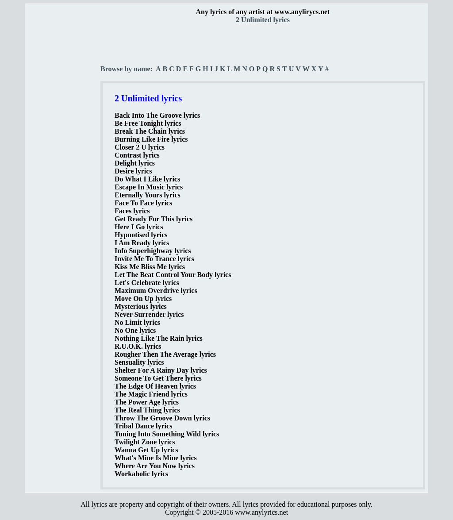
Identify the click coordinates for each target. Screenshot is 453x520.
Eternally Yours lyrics (147, 195)
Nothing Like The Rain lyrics (159, 338)
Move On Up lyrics (143, 298)
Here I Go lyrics (139, 227)
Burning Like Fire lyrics (151, 139)
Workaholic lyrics (141, 474)
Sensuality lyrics (139, 362)
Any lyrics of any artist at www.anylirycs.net (263, 11)
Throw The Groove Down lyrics (162, 418)
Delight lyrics (135, 163)
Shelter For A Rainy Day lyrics (161, 370)
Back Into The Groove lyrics (157, 115)
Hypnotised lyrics (141, 235)
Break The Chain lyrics (150, 131)
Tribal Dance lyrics (143, 426)
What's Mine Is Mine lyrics (156, 458)
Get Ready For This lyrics (153, 219)
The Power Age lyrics (147, 402)
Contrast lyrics (137, 155)
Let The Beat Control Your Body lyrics (173, 274)
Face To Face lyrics (143, 203)
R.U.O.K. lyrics (138, 346)
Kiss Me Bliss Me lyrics (150, 266)
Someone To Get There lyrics (158, 378)
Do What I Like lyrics (147, 179)
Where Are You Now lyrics (155, 466)
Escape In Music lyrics (149, 187)
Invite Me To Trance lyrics (154, 258)
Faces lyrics (132, 211)
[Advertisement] (63, 155)
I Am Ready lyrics (142, 243)
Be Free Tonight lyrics (148, 123)
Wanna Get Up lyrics (146, 450)
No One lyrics (135, 330)
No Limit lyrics (137, 322)
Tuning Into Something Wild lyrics (167, 434)
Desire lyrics (133, 171)
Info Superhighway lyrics (153, 250)
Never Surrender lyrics (149, 314)
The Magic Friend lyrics (151, 394)
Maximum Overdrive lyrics (156, 290)
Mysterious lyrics (141, 306)
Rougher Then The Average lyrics (165, 354)
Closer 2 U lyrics (140, 147)
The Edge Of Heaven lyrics (155, 386)
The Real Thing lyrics (147, 410)
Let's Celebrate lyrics (147, 282)
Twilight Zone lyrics (145, 442)
